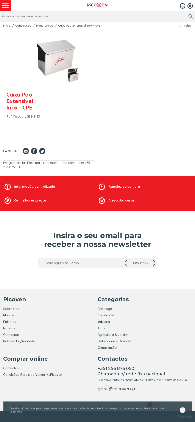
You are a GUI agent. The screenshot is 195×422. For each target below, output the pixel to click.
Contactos (11, 335)
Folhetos (9, 322)
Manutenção (44, 25)
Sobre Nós (11, 309)
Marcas (8, 315)
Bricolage (105, 309)
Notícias (9, 328)
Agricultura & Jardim (113, 335)
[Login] (182, 5)
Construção (23, 25)
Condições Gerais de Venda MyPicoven (32, 375)
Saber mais (16, 411)
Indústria (104, 322)
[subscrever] (140, 263)
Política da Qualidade (19, 341)
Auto (101, 328)
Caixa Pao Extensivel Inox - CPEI (79, 25)
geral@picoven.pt (117, 389)
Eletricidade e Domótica (116, 341)
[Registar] (190, 5)
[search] (191, 16)
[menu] (5, 5)
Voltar (187, 25)
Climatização (107, 348)
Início (6, 25)
